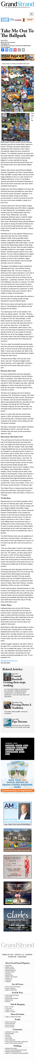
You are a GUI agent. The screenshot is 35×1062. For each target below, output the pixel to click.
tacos (22, 752)
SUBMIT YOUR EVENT (11, 990)
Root (7, 754)
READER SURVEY (10, 972)
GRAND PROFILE (9, 1025)
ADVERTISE (12, 957)
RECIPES (7, 1001)
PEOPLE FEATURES (10, 1022)
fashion (19, 745)
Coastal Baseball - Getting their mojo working (14, 681)
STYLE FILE (8, 1008)
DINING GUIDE (9, 1000)
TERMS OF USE (7, 954)
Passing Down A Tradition (21, 707)
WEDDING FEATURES (11, 1048)
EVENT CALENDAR (10, 988)
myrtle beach (21, 747)
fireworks (19, 750)
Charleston (10, 745)
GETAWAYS (8, 1037)
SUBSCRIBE (22, 957)
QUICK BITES (8, 997)
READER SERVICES (10, 970)
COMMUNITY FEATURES (11, 1032)
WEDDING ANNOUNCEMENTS (13, 1051)
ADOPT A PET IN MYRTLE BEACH (14, 1043)
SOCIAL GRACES (9, 1027)
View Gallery (8, 138)
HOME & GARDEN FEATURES (13, 1017)
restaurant (10, 750)
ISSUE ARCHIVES (10, 969)
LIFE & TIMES (8, 1038)
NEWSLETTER (9, 975)
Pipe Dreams (19, 722)
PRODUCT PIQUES (10, 1011)
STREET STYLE (9, 1010)
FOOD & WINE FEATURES (12, 995)
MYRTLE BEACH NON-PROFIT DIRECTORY (16, 1041)
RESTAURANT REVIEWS (11, 998)
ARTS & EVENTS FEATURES (12, 987)
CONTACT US (19, 954)
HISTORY (7, 1035)
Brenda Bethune (11, 752)
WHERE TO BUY (9, 967)
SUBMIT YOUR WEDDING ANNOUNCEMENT (17, 1053)
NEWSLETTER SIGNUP (11, 977)
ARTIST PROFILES (10, 1023)
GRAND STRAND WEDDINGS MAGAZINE (16, 1050)
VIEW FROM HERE (10, 1040)
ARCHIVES (8, 973)
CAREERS (28, 954)
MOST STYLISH (9, 1007)
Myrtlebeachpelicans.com (9, 660)
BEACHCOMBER (9, 1033)
